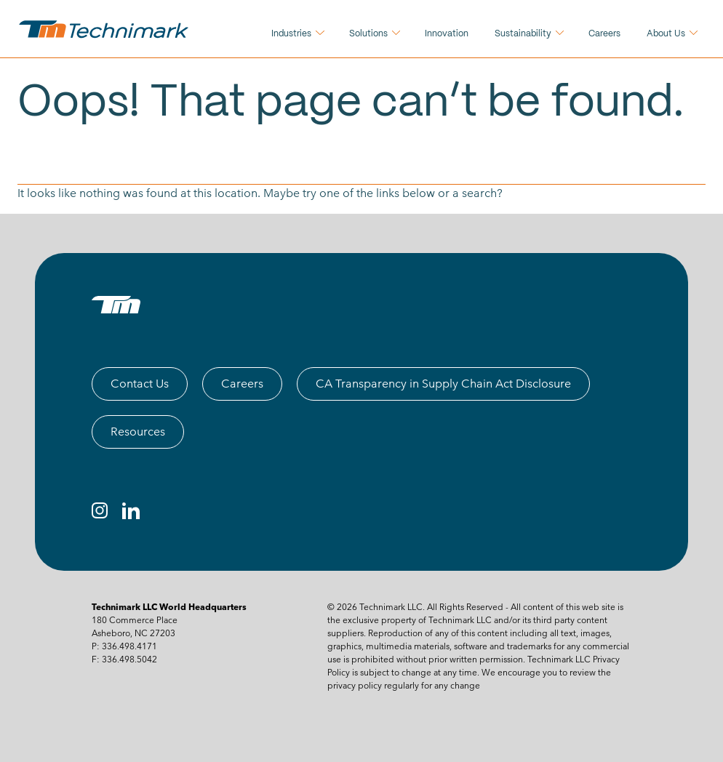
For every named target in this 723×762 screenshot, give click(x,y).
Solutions (368, 34)
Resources (138, 431)
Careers (604, 34)
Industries (291, 34)
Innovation (446, 34)
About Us (666, 34)
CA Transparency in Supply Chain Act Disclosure (443, 383)
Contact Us (140, 383)
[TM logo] (116, 304)
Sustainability (523, 34)
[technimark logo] (105, 29)
